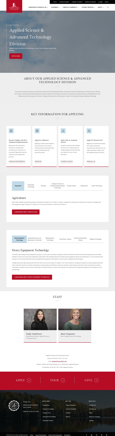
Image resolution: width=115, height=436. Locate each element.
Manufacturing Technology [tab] (50, 239)
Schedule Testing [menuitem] (48, 418)
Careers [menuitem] (91, 418)
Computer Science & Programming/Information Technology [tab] (57, 186)
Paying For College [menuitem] (48, 407)
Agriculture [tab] (18, 186)
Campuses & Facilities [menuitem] (49, 415)
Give (88, 379)
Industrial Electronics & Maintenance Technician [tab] (35, 239)
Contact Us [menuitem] (92, 403)
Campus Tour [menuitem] (47, 411)
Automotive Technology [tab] (31, 186)
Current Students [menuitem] (71, 407)
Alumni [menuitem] (68, 415)
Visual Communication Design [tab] (80, 239)
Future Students (64, 1)
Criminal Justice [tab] (71, 186)
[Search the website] (108, 7)
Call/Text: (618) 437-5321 (31, 409)
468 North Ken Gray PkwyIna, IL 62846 (30, 404)
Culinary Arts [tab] (84, 186)
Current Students (77, 1)
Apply (55, 1)
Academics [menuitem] (46, 403)
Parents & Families (90, 1)
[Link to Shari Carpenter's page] (74, 326)
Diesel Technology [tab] (97, 186)
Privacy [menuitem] (31, 433)
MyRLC (107, 1)
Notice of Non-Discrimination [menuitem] (55, 433)
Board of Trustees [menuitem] (94, 415)
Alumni (100, 1)
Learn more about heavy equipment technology (32, 277)
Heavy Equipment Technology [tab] (19, 239)
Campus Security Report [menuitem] (40, 433)
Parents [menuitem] (68, 411)
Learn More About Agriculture (25, 212)
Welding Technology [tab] (95, 239)
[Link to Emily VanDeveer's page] (40, 326)
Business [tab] (43, 186)
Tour (54, 379)
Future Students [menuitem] (70, 403)
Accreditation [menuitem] (67, 433)
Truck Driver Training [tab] (65, 239)
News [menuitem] (90, 411)
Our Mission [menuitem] (92, 407)
